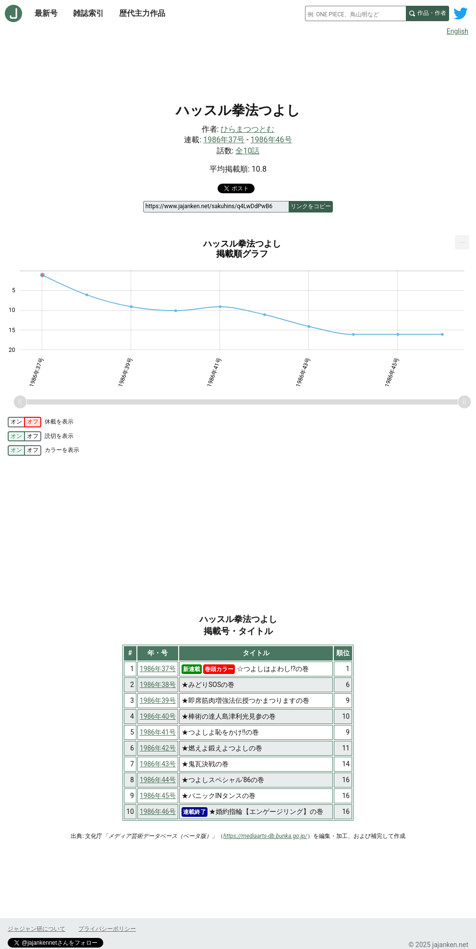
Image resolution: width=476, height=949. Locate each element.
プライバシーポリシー (107, 928)
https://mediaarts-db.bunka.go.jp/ (265, 836)
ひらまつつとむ (247, 129)
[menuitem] (462, 242)
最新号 (46, 13)
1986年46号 (271, 139)
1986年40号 (158, 716)
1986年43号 (158, 764)
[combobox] (355, 13)
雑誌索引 (88, 13)
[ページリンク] (216, 206)
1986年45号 (158, 795)
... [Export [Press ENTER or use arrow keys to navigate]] (462, 240)
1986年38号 (158, 684)
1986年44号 (158, 780)
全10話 (247, 150)
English (457, 31)
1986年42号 (158, 748)
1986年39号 (158, 700)
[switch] (24, 422)
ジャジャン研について (36, 928)
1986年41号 (158, 732)
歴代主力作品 (142, 13)
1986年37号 (223, 139)
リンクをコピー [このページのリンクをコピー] (311, 206)
